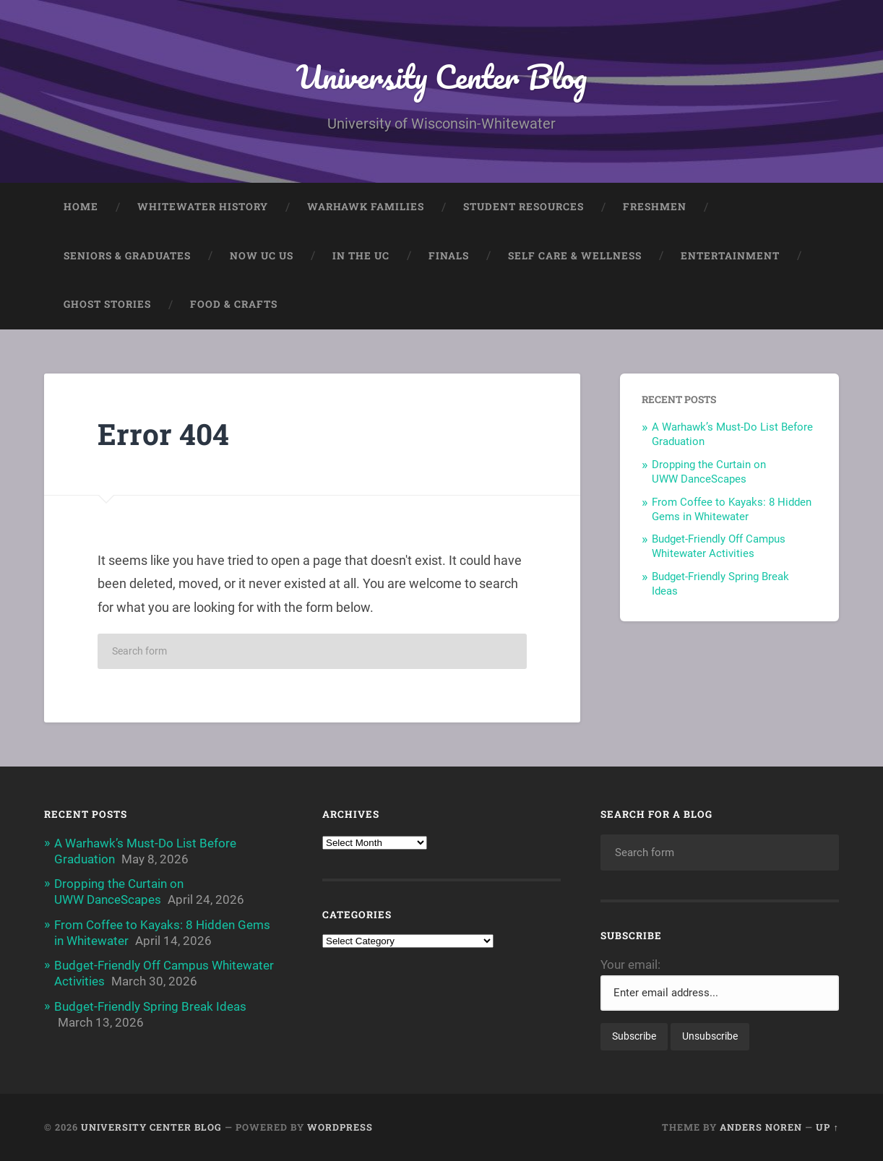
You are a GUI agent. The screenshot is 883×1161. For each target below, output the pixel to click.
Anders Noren (761, 1127)
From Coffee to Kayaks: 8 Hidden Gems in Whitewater (731, 509)
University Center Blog (441, 76)
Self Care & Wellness (575, 255)
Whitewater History (202, 206)
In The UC (360, 255)
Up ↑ (827, 1127)
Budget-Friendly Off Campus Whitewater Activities (718, 546)
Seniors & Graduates (127, 255)
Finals (448, 255)
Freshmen (654, 206)
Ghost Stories (107, 304)
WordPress (340, 1127)
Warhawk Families (365, 206)
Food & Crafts (233, 304)
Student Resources (523, 206)
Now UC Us (261, 255)
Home (81, 206)
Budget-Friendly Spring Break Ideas (150, 1006)
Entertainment (730, 255)
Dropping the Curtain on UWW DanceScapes (709, 471)
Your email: (630, 964)
